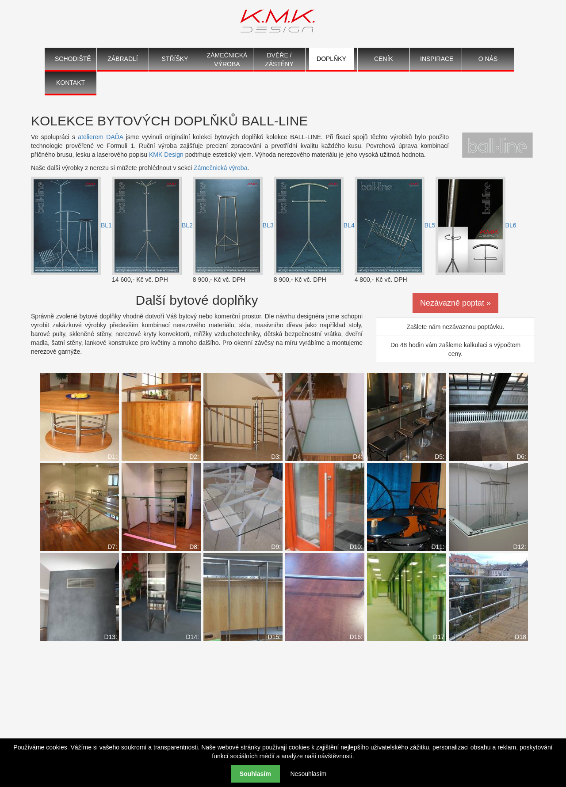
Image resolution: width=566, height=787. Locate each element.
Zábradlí (122, 58)
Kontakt (70, 82)
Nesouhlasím (308, 773)
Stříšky (175, 58)
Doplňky (331, 58)
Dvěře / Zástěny (279, 60)
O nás (488, 58)
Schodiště (73, 58)
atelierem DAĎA (100, 136)
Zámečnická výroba (227, 60)
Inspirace (436, 58)
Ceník (383, 58)
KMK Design (166, 154)
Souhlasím (255, 773)
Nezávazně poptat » (455, 303)
